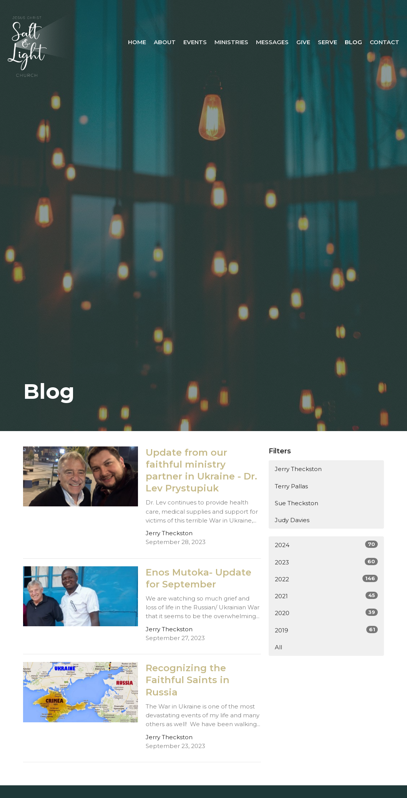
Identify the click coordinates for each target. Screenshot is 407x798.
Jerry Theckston (298, 469)
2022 (326, 579)
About (165, 42)
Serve (327, 42)
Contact (384, 42)
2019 (326, 630)
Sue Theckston (296, 503)
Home (137, 42)
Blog (353, 42)
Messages (272, 42)
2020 (326, 613)
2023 (326, 562)
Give (303, 42)
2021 (326, 596)
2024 (326, 545)
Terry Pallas (291, 486)
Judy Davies (292, 520)
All (278, 647)
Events (195, 42)
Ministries (231, 42)
